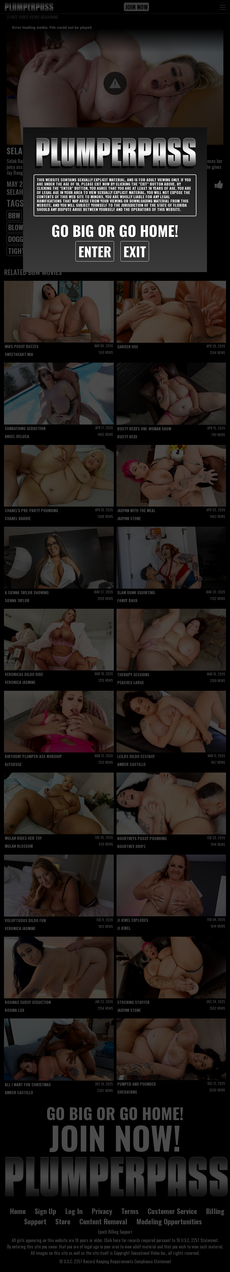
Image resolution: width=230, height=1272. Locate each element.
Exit (134, 251)
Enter (94, 251)
